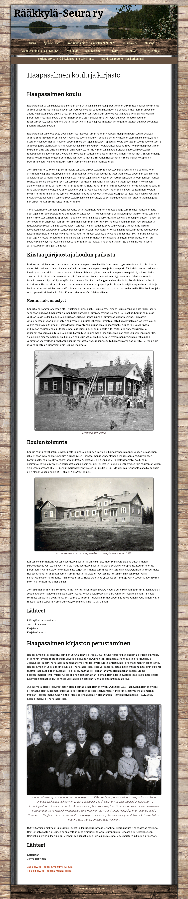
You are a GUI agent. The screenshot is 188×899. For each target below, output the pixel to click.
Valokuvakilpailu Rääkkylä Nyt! (40, 51)
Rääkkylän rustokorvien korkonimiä (122, 58)
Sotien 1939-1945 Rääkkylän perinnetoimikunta (66, 58)
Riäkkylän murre (95, 51)
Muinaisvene (130, 43)
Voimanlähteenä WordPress (94, 888)
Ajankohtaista (52, 43)
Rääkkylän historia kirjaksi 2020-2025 (91, 43)
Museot (149, 43)
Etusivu (32, 43)
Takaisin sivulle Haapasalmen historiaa (49, 870)
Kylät (115, 51)
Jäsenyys (131, 51)
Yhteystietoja (152, 51)
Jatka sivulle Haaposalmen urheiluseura (50, 866)
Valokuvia (72, 51)
